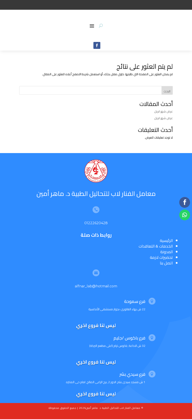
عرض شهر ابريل (163, 111)
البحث (167, 91)
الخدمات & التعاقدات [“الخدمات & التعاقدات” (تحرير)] (156, 246)
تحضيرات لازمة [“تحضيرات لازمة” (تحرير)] (161, 257)
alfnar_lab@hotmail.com (96, 286)
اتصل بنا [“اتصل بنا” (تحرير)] (166, 263)
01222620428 (96, 223)
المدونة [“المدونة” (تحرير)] (166, 251)
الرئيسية (166, 240)
